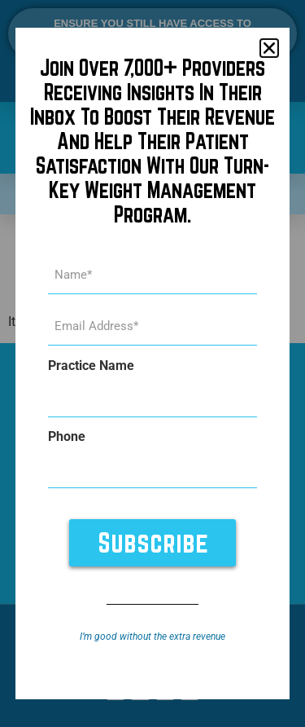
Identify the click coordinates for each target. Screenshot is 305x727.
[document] (152, 363)
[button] (269, 48)
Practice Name (91, 365)
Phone (66, 436)
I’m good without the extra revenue (152, 636)
